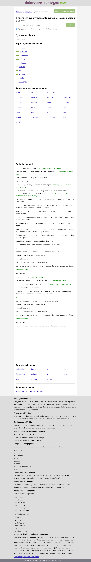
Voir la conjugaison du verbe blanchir (29, 391)
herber (18, 107)
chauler (21, 78)
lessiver (49, 107)
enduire (50, 102)
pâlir (33, 112)
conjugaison (68, 18)
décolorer (19, 97)
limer (64, 107)
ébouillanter (20, 102)
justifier (34, 107)
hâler (49, 374)
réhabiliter (20, 117)
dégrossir (34, 97)
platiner (50, 112)
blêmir (64, 92)
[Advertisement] (45, 143)
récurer (22, 74)
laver (23, 48)
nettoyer (23, 59)
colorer (65, 369)
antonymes (48, 18)
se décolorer (51, 117)
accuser (50, 379)
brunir (33, 369)
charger (50, 369)
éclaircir (34, 102)
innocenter (24, 55)
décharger (23, 82)
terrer (64, 117)
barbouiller (20, 369)
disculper (23, 52)
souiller (34, 379)
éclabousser (20, 374)
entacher (34, 374)
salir (17, 379)
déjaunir (50, 97)
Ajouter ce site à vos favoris (64, 11)
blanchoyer (51, 92)
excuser (22, 67)
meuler (18, 112)
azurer (33, 92)
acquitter (19, 92)
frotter (21, 71)
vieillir (18, 122)
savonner (34, 117)
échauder (23, 63)
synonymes (35, 18)
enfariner (65, 102)
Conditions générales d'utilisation (26, 557)
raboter (65, 112)
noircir (64, 374)
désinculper (66, 97)
